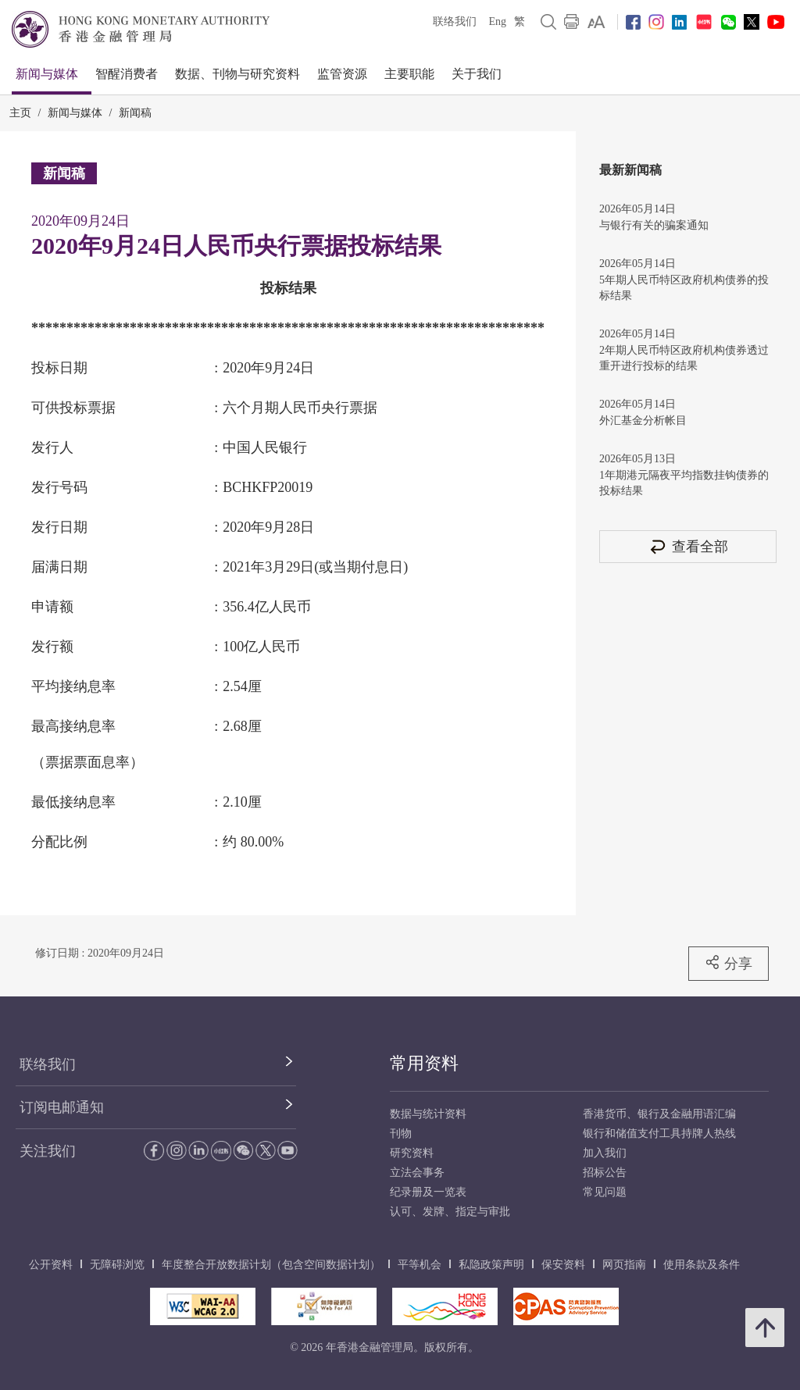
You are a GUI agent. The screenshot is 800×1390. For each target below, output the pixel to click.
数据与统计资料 (428, 1114)
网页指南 (624, 1265)
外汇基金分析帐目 (643, 420)
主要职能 (409, 73)
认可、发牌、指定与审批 (450, 1211)
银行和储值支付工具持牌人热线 (659, 1133)
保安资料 (563, 1265)
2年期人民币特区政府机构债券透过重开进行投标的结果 (684, 358)
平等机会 (419, 1265)
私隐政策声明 (491, 1265)
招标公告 (605, 1172)
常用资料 (424, 1063)
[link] (596, 22)
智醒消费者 (126, 73)
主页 (20, 113)
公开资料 (51, 1265)
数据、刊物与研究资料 (237, 73)
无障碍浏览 (117, 1265)
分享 (728, 962)
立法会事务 (417, 1172)
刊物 (401, 1133)
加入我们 (605, 1153)
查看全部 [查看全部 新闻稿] (688, 546)
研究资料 (412, 1153)
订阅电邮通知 (62, 1107)
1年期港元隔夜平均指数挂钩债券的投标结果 (684, 483)
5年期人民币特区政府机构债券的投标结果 (684, 287)
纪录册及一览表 (428, 1192)
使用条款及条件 (701, 1265)
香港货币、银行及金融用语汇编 (659, 1114)
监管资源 (342, 73)
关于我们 (477, 73)
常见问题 (605, 1192)
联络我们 (455, 21)
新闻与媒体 (47, 73)
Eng (497, 21)
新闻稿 (135, 113)
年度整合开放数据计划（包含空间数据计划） (271, 1265)
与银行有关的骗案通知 (654, 225)
